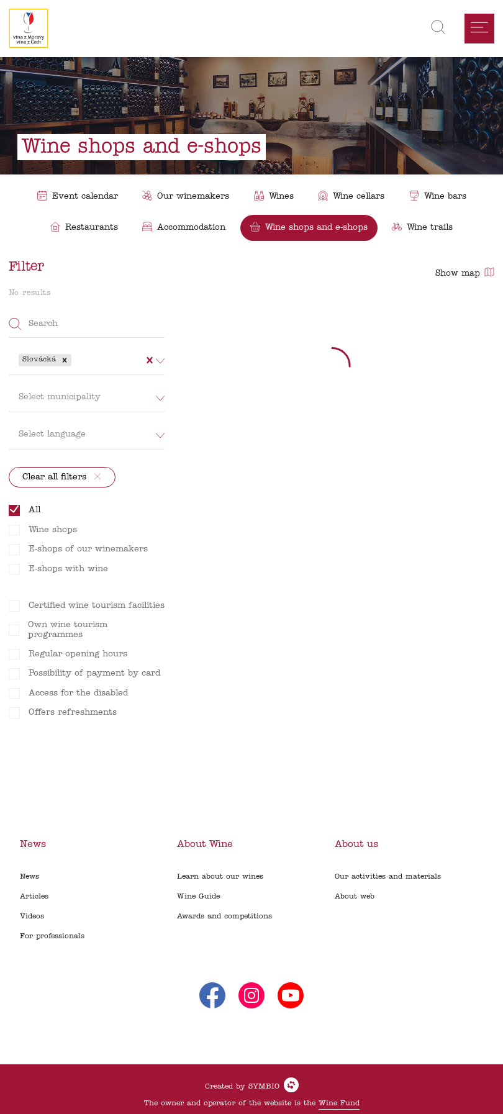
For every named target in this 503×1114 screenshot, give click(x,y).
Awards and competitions (224, 916)
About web (354, 896)
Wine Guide (198, 896)
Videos (32, 916)
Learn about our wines (220, 877)
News (29, 877)
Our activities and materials (388, 877)
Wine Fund (339, 1103)
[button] (64, 360)
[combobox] (75, 360)
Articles (34, 896)
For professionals (52, 936)
